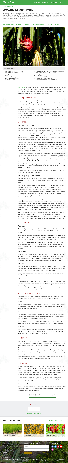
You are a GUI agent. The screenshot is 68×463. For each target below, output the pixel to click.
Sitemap (5, 452)
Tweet (49, 395)
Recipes (51, 2)
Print (32, 395)
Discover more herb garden (56, 420)
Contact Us (5, 445)
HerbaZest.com (14, 457)
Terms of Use (6, 450)
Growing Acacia (29, 435)
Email (38, 395)
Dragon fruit (22, 87)
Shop (61, 2)
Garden (56, 2)
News (39, 2)
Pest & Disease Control (38, 24)
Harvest (49, 24)
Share (43, 395)
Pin (54, 395)
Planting (18, 24)
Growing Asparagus (9, 435)
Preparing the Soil (8, 24)
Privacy (4, 447)
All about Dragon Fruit (34, 413)
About (4, 443)
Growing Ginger (51, 435)
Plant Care (26, 24)
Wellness (45, 2)
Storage (56, 24)
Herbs (35, 2)
